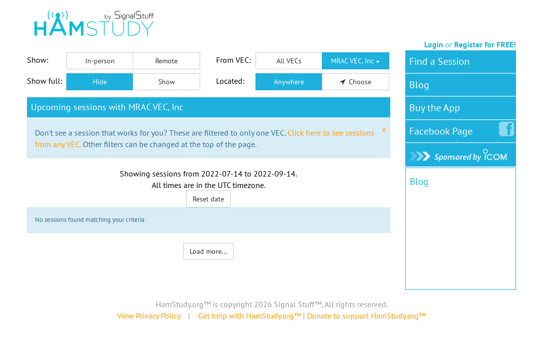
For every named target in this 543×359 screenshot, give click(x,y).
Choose (356, 81)
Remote (166, 60)
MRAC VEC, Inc (355, 60)
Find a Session (439, 61)
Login (433, 44)
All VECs (288, 60)
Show (166, 81)
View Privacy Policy (148, 316)
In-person (100, 60)
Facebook (443, 129)
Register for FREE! (485, 44)
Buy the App (434, 107)
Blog (419, 84)
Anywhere (289, 81)
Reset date (208, 198)
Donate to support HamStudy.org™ (366, 316)
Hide (100, 81)
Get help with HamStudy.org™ (249, 316)
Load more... (208, 251)
